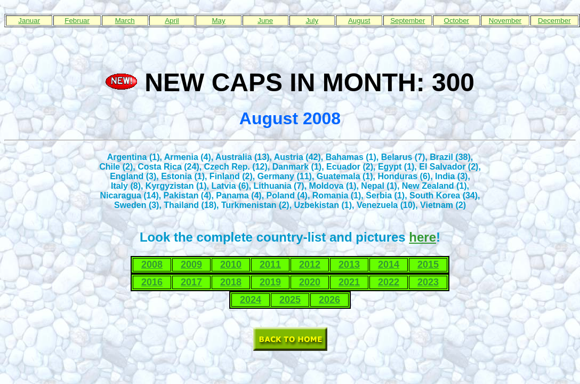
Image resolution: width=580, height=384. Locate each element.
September (407, 21)
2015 (428, 264)
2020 (309, 282)
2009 (191, 264)
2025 (290, 299)
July (311, 21)
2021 (349, 282)
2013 (349, 264)
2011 (270, 264)
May (218, 21)
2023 (428, 282)
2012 (309, 264)
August (359, 21)
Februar (77, 21)
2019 (270, 282)
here (422, 237)
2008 (152, 264)
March (125, 21)
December (554, 21)
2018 (230, 282)
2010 (230, 264)
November (505, 21)
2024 (250, 299)
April (172, 21)
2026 (329, 299)
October (456, 21)
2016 (152, 282)
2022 (388, 282)
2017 (191, 282)
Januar (29, 21)
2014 (388, 264)
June (265, 21)
